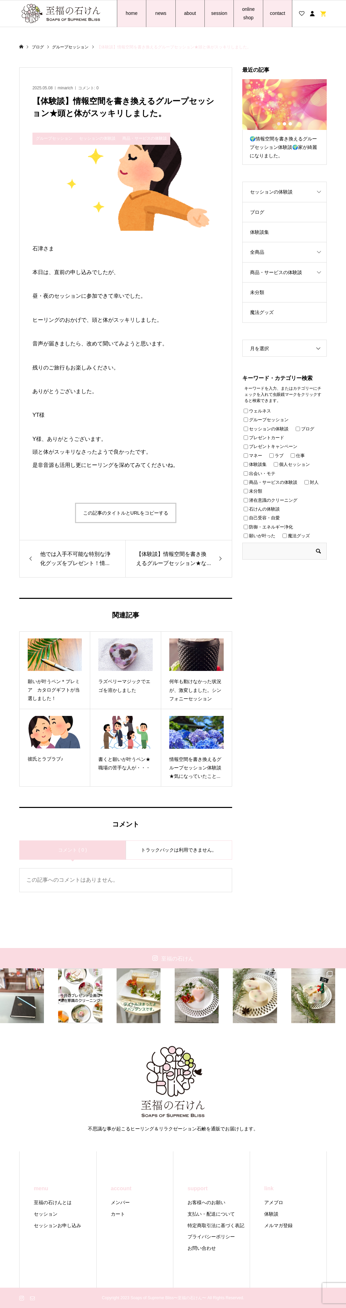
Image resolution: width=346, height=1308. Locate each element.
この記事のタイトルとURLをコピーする (125, 513)
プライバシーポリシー (211, 1236)
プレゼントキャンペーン (270, 446)
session (219, 13)
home (132, 13)
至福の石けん (177, 959)
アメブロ (273, 1202)
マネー (253, 455)
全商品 (257, 252)
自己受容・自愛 (262, 517)
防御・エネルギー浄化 (268, 526)
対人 (311, 482)
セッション (45, 1214)
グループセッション (266, 419)
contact (277, 13)
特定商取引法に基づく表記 (216, 1225)
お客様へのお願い (206, 1202)
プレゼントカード (264, 437)
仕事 (298, 455)
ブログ (257, 212)
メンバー (120, 1202)
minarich (65, 88)
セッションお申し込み (57, 1225)
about (190, 13)
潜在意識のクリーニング (270, 500)
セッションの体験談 (271, 192)
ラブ (276, 455)
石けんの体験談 (262, 509)
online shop (248, 13)
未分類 (257, 292)
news (161, 13)
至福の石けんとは (53, 1202)
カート (118, 1214)
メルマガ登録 (278, 1225)
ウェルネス (257, 410)
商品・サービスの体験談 (276, 272)
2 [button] (284, 124)
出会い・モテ (259, 473)
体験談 (271, 1214)
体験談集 (259, 232)
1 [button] (278, 124)
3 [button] (290, 124)
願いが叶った (259, 535)
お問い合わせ (202, 1248)
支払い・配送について (211, 1214)
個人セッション (292, 464)
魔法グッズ (262, 312)
